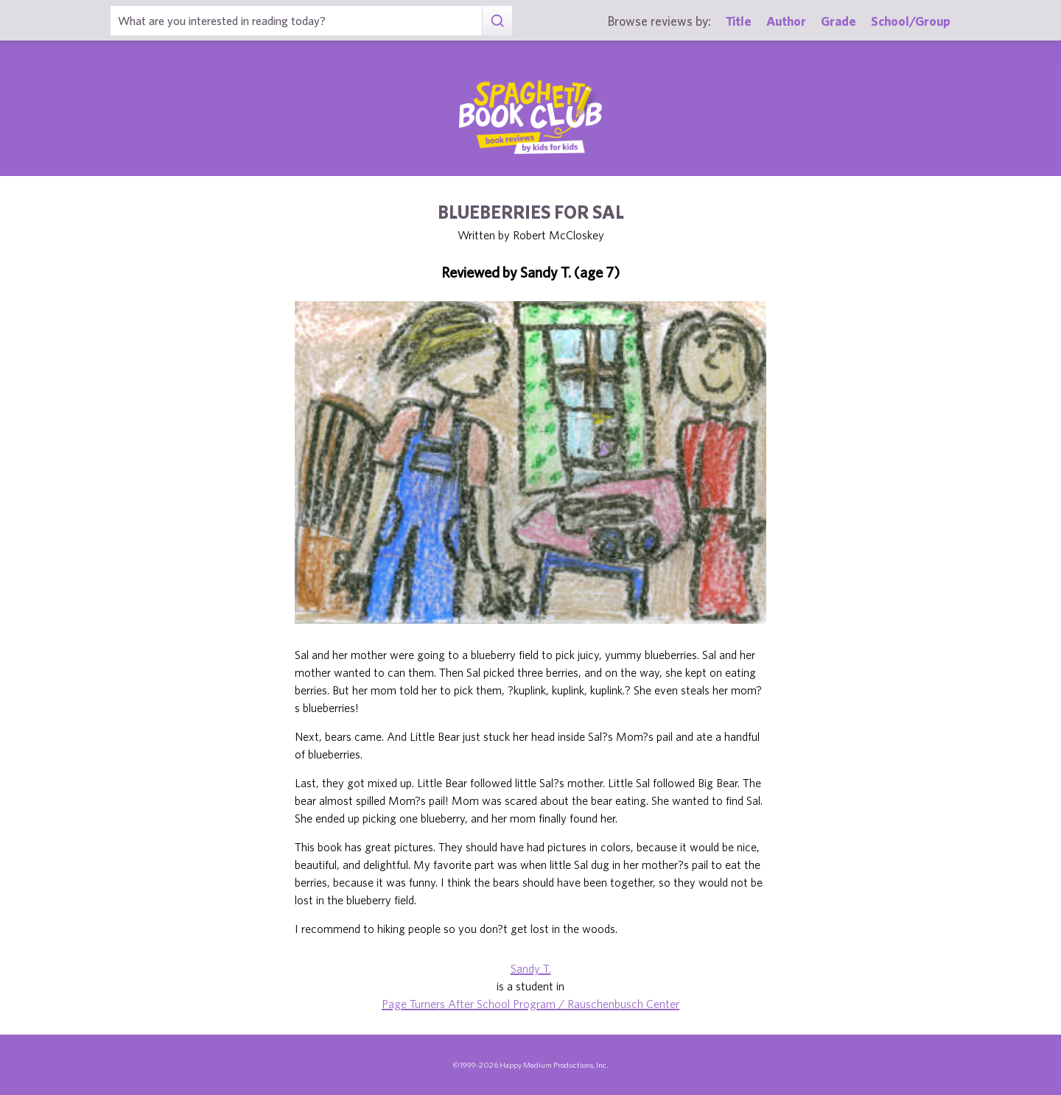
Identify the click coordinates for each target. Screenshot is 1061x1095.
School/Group (910, 21)
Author (786, 21)
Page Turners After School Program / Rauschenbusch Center (530, 1003)
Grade (838, 21)
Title (739, 21)
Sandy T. (531, 968)
